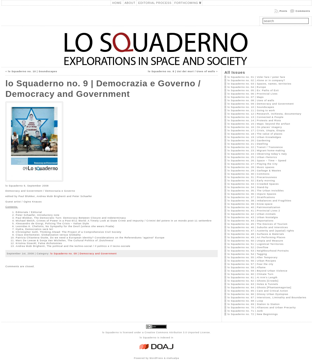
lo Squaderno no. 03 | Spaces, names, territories (259, 83)
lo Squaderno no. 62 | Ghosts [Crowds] (252, 280)
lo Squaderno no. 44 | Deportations (250, 220)
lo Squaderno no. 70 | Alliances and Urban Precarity (261, 307)
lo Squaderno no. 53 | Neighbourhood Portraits (258, 250)
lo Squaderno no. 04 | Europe (246, 87)
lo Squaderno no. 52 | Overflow (247, 247)
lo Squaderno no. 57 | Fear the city (250, 264)
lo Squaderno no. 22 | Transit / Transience (255, 147)
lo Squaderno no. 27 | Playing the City (252, 163)
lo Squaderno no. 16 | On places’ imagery (254, 127)
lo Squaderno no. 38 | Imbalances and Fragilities (259, 200)
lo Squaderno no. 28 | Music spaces (250, 167)
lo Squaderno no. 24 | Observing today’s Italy (257, 153)
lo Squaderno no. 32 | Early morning (251, 180)
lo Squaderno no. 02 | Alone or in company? (256, 80)
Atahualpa (172, 358)
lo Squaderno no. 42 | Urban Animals (251, 213)
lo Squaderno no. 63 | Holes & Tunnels (252, 284)
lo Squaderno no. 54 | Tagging (247, 254)
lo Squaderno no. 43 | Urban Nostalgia (252, 217)
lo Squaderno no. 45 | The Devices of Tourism (257, 223)
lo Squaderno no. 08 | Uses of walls (250, 100)
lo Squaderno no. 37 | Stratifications (251, 197)
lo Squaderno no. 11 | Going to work (251, 110)
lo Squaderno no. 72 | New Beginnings (252, 314)
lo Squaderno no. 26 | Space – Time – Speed (256, 160)
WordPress (156, 358)
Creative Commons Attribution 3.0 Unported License (177, 332)
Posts (283, 11)
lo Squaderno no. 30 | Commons (248, 173)
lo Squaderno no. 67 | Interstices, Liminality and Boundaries (266, 297)
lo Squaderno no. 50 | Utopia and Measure (255, 240)
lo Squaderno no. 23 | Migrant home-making (256, 150)
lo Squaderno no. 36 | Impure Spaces (251, 193)
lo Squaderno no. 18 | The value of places (254, 133)
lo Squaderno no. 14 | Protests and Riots (254, 120)
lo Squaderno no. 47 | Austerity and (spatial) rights (260, 230)
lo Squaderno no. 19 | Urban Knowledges (254, 137)
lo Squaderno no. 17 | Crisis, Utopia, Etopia (256, 130)
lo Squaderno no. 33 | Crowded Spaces (253, 183)
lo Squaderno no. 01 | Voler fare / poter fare (256, 77)
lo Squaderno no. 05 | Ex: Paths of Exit (253, 90)
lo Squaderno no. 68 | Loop (245, 300)
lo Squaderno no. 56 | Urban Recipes (251, 260)
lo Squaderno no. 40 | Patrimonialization (253, 207)
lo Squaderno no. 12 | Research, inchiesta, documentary (264, 113)
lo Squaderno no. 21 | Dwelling (247, 143)
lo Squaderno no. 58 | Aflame (246, 267)
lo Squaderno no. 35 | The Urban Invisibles (255, 190)
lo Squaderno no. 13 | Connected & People (255, 117)
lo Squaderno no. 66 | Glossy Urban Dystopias (257, 294)
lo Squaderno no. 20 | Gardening (248, 140)
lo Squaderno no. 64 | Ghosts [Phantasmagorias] (259, 287)
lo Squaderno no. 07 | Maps (245, 97)
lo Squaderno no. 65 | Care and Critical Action (257, 290)
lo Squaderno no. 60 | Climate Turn (250, 274)
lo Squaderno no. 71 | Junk (245, 310)
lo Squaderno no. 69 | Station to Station (253, 304)
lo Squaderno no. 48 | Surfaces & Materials (255, 234)
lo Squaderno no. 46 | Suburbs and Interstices (257, 227)
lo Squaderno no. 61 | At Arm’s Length (252, 277)
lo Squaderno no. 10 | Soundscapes (32, 71)
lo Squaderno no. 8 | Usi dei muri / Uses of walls (181, 71)
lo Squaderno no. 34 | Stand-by (248, 187)
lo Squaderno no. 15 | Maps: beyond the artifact (258, 123)
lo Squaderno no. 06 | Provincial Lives (252, 93)
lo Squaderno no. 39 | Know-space (250, 203)
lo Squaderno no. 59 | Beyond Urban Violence (257, 270)
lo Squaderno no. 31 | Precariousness (252, 177)
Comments (303, 11)
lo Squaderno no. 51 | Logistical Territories (255, 244)
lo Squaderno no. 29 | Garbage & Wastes (254, 170)
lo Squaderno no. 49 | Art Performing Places (256, 237)
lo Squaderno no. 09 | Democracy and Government (83, 253)
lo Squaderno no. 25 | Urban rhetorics (252, 157)
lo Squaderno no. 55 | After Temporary (252, 257)
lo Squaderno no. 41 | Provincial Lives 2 (253, 210)
